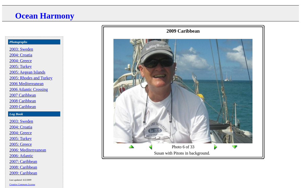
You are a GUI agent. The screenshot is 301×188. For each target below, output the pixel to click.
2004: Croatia (20, 55)
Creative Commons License (22, 184)
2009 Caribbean (22, 106)
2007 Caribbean (22, 95)
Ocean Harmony (44, 15)
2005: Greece (20, 144)
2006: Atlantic (21, 156)
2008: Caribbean (23, 167)
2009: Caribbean (23, 173)
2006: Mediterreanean (27, 150)
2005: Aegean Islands (27, 72)
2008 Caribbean (22, 101)
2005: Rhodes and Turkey (30, 78)
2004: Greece (20, 60)
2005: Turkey (20, 66)
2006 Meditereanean (26, 83)
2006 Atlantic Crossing (28, 89)
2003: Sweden (21, 49)
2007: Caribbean (23, 161)
